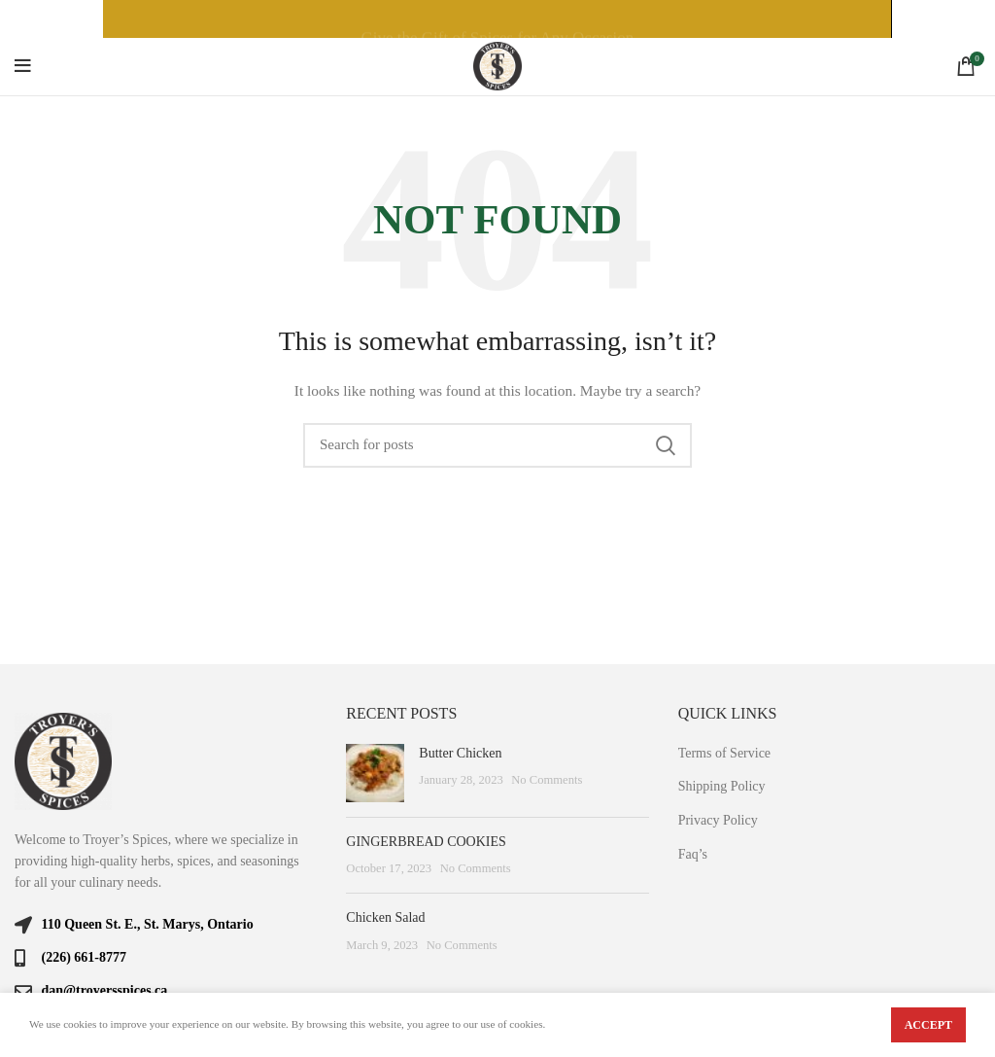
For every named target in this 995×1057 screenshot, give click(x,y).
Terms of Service (724, 753)
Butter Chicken (460, 753)
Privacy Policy (718, 820)
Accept (928, 1025)
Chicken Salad (385, 917)
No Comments (546, 780)
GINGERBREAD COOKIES (426, 841)
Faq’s (692, 854)
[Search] (497, 445)
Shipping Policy (722, 786)
